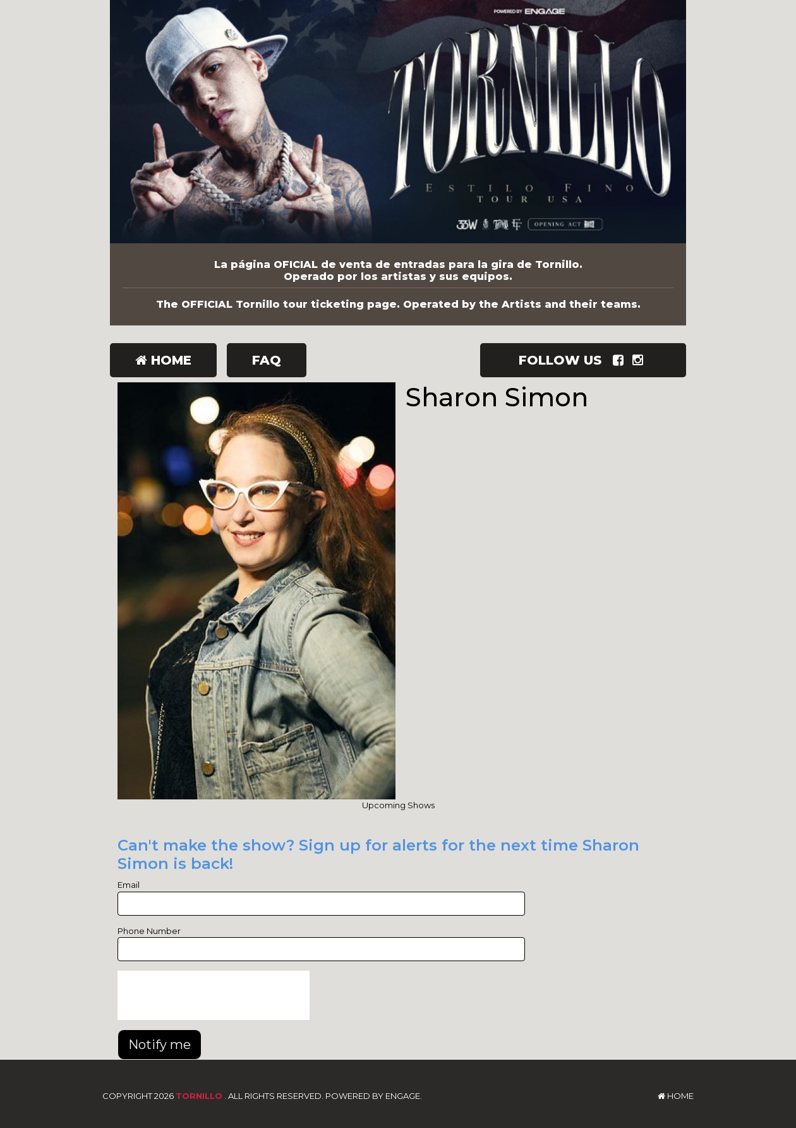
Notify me (159, 1044)
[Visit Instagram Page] (640, 360)
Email (129, 885)
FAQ (266, 360)
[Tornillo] (398, 121)
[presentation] (214, 995)
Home (163, 360)
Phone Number (149, 931)
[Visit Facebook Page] (621, 360)
